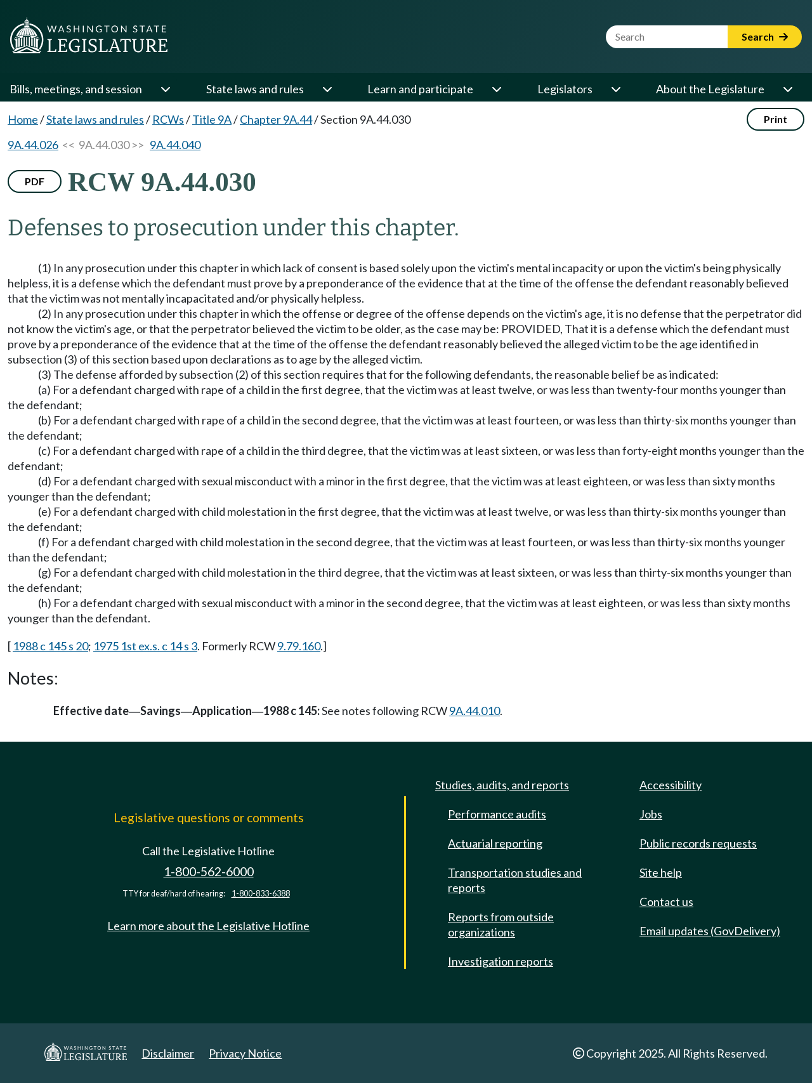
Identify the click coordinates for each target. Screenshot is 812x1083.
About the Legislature (710, 89)
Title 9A (212, 119)
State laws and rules (255, 89)
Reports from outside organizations (501, 924)
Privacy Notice (245, 1053)
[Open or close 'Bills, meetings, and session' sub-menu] (165, 89)
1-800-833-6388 (261, 893)
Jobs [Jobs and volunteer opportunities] (650, 814)
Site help (660, 872)
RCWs (168, 119)
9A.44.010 (474, 711)
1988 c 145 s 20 (50, 646)
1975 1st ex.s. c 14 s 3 (145, 646)
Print (775, 119)
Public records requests (698, 843)
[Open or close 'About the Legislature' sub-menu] (787, 89)
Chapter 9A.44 (276, 119)
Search (765, 36)
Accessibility (670, 785)
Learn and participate (420, 89)
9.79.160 (298, 646)
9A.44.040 (175, 145)
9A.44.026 (33, 145)
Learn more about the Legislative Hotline (208, 926)
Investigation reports (500, 961)
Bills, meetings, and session (76, 89)
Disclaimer (167, 1053)
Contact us (666, 902)
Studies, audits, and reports (502, 785)
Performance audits (497, 814)
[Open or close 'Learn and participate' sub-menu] (496, 89)
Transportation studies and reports (515, 880)
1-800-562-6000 (209, 871)
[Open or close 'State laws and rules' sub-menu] (327, 89)
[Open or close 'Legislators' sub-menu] (615, 89)
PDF (34, 181)
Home (23, 119)
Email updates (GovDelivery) (709, 931)
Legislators (565, 89)
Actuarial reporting (495, 843)
